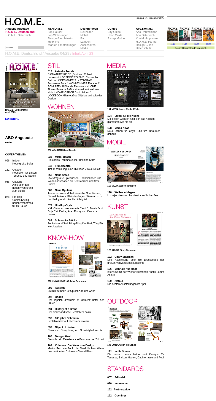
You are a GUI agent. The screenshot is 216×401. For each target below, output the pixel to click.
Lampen (85, 41)
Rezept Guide (116, 38)
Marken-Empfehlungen (62, 44)
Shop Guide (115, 35)
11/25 (184, 44)
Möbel (84, 35)
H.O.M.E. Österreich (18, 35)
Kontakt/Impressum (148, 38)
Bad (82, 38)
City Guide (114, 32)
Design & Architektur (60, 38)
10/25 (196, 44)
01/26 (172, 44)
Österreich (200, 48)
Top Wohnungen (58, 35)
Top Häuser (55, 32)
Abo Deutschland (146, 32)
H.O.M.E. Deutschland (20, 32)
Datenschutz (143, 48)
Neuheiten (86, 32)
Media (84, 48)
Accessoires (87, 44)
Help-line (53, 41)
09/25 (208, 44)
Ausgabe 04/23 (56, 53)
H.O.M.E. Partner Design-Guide (146, 43)
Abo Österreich (145, 35)
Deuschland (188, 48)
